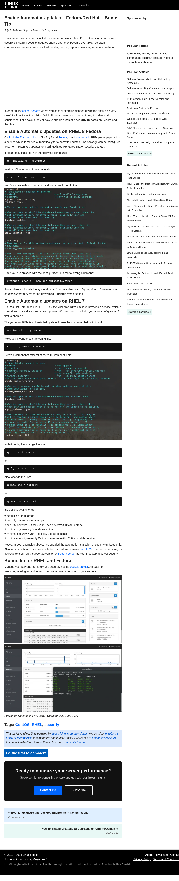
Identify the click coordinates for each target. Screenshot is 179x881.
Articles (37, 5)
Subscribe (79, 790)
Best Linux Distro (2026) (140, 283)
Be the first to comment (26, 753)
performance (158, 53)
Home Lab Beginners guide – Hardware (148, 113)
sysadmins (133, 53)
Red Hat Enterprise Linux (24, 137)
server (145, 53)
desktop (157, 57)
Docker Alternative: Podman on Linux (146, 194)
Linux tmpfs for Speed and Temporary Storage (151, 236)
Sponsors (66, 5)
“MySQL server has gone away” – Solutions (150, 128)
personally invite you (104, 737)
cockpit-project (79, 566)
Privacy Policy (142, 859)
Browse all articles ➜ (140, 153)
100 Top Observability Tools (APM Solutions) (150, 93)
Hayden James (31, 30)
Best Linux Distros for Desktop (143, 108)
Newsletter (161, 854)
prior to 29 (86, 549)
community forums (74, 742)
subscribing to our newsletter (69, 733)
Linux (54, 30)
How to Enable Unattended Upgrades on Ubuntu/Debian (79, 831)
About (149, 854)
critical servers (31, 110)
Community (82, 5)
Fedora (62, 137)
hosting (168, 57)
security (51, 725)
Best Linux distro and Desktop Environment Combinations (48, 815)
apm (149, 62)
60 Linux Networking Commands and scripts (150, 88)
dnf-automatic (81, 137)
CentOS (22, 725)
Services (51, 5)
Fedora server (66, 553)
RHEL (37, 725)
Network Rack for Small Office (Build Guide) (150, 200)
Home (25, 5)
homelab (140, 62)
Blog (47, 30)
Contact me (48, 790)
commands (134, 57)
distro (130, 62)
